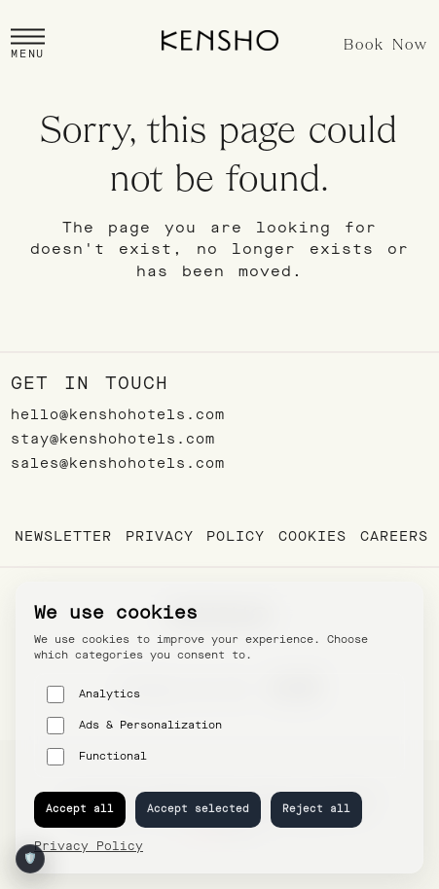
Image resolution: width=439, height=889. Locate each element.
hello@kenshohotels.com (118, 415)
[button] (28, 46)
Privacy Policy (195, 536)
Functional (97, 756)
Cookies (312, 536)
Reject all (316, 808)
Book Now (386, 45)
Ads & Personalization (134, 725)
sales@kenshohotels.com (118, 463)
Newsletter (63, 536)
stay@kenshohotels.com (113, 439)
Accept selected (198, 808)
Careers (394, 536)
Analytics (93, 694)
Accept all (80, 808)
